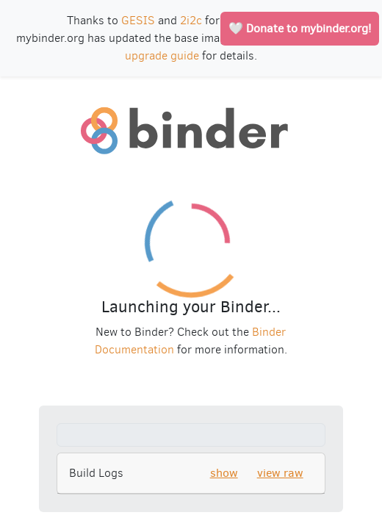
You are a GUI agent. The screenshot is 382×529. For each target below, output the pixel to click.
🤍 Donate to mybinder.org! (299, 28)
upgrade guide (162, 55)
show (224, 473)
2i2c (191, 20)
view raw (280, 473)
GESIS (138, 20)
